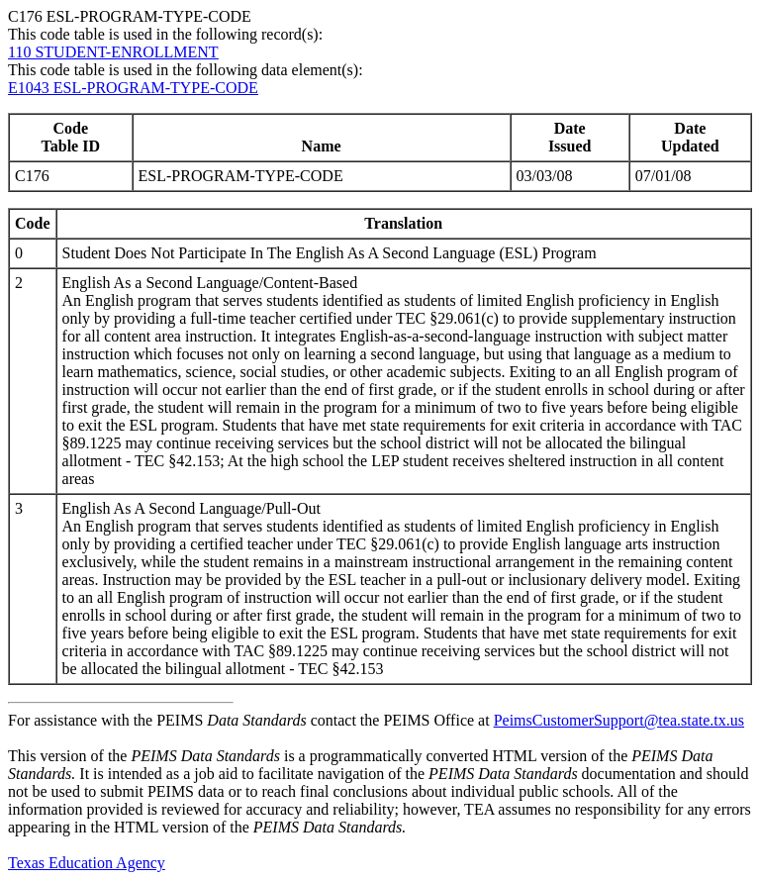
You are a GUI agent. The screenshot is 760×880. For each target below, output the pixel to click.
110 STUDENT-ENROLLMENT (113, 52)
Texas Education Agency (86, 862)
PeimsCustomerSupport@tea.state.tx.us (619, 720)
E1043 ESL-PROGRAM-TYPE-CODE (133, 87)
